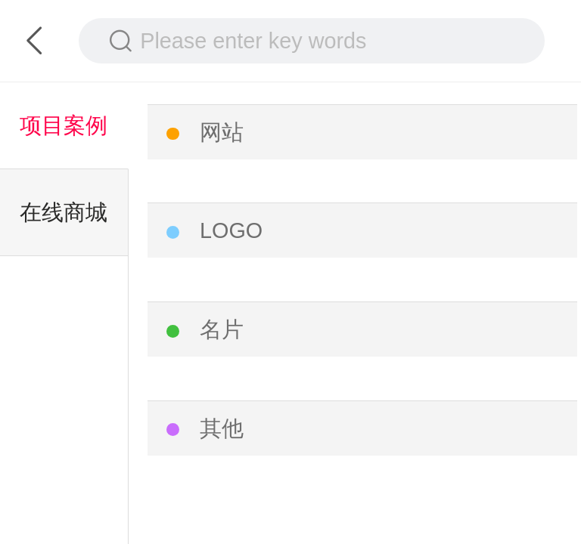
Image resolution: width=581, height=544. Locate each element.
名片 (222, 329)
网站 (222, 132)
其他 (222, 428)
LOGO (231, 230)
